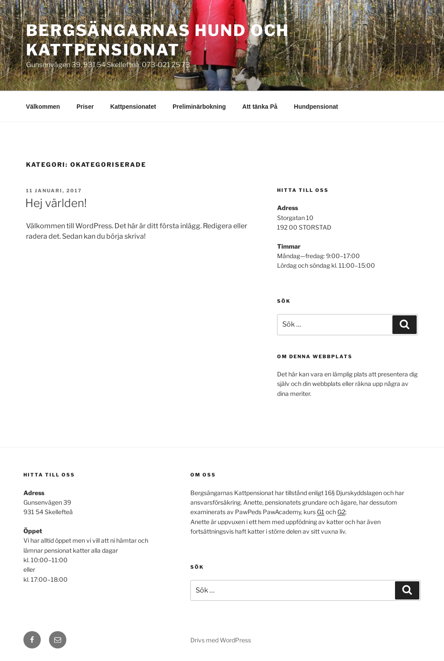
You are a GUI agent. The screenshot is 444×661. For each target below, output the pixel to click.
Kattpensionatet (133, 106)
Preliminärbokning (199, 106)
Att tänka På (260, 106)
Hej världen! (56, 203)
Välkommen (43, 106)
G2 (341, 511)
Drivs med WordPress (220, 640)
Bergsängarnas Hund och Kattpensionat (157, 40)
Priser (85, 106)
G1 (320, 511)
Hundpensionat (316, 106)
